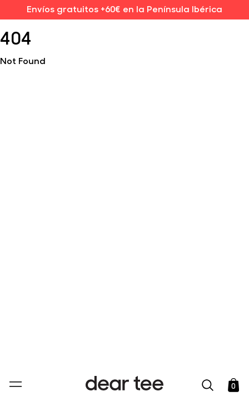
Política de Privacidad (108, 316)
